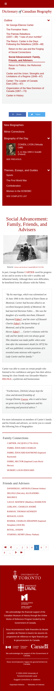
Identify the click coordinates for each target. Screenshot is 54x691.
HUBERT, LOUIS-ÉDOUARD (20, 470)
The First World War (16, 180)
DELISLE (7, 379)
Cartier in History (14, 95)
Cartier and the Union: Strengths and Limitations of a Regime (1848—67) (25, 75)
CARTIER (29, 272)
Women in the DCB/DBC (19, 191)
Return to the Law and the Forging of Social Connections (26, 50)
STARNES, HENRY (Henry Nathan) (23, 534)
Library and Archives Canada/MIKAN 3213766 (29, 267)
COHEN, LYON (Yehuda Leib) (30, 145)
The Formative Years (17, 29)
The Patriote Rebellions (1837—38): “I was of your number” (24, 35)
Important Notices (17, 685)
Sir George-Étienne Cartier (20, 25)
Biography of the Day (16, 138)
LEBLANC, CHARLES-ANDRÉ (21, 507)
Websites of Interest (36, 685)
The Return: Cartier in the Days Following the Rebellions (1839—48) (24, 42)
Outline (8, 20)
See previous (13, 159)
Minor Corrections (14, 131)
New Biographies (14, 125)
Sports (9, 175)
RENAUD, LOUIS (15, 516)
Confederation (13, 186)
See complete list (16, 196)
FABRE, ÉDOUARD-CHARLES (21, 448)
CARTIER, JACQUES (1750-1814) (22, 443)
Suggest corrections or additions (27, 679)
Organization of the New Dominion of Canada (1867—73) (25, 89)
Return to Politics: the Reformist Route (25, 67)
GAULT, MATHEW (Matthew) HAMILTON (26, 502)
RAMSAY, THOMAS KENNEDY (22, 511)
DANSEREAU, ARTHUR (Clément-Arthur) (26, 488)
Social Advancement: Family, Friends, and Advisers (24, 58)
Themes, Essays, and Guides (21, 170)
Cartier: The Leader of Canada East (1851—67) (22, 82)
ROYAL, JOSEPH (15, 530)
